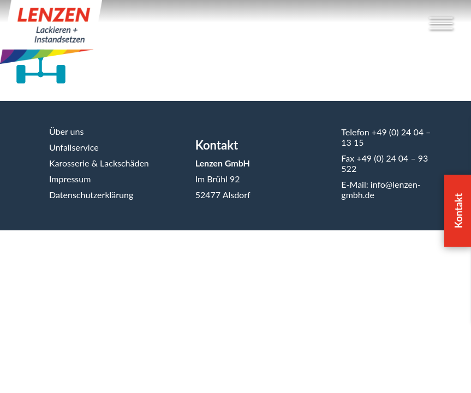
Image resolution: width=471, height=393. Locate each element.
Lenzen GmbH (222, 163)
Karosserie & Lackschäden (99, 163)
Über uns (66, 131)
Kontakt (216, 145)
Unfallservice (74, 147)
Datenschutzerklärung (91, 194)
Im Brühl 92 (217, 179)
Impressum (70, 179)
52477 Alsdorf (223, 194)
